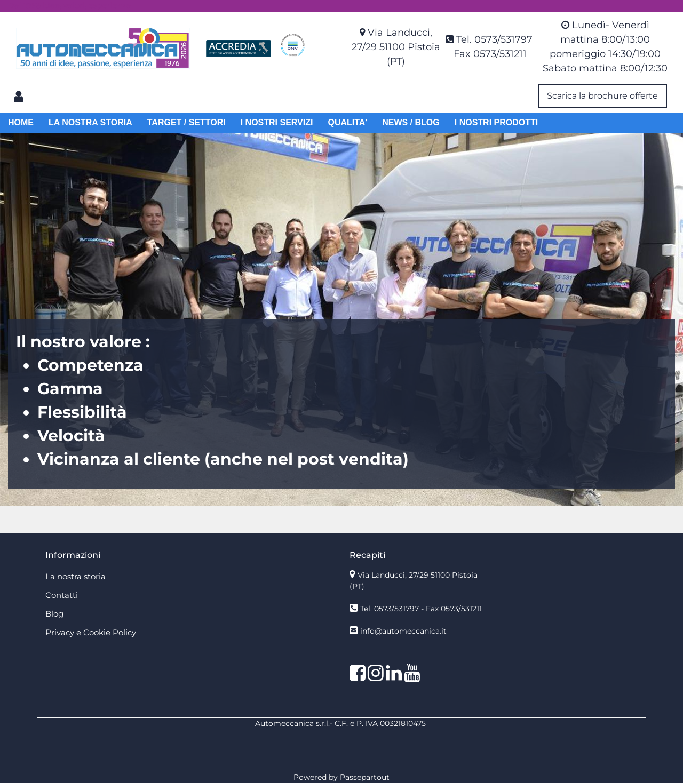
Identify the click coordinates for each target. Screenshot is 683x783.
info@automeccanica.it (403, 631)
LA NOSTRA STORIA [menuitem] (90, 122)
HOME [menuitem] (21, 122)
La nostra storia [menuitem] (75, 576)
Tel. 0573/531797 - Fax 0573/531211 (421, 608)
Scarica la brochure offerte (602, 96)
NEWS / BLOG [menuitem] (411, 122)
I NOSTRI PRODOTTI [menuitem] (496, 122)
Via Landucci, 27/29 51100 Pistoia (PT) (396, 47)
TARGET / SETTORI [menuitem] (186, 122)
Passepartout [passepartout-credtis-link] (365, 777)
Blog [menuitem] (54, 614)
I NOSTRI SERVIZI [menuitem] (277, 122)
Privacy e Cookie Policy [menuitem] (90, 632)
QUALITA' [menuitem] (347, 122)
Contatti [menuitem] (61, 595)
